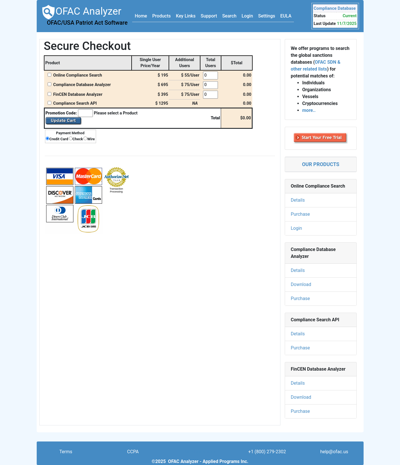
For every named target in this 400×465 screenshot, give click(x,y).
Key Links (185, 16)
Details (298, 200)
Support (209, 16)
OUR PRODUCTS (320, 164)
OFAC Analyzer (84, 15)
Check (78, 139)
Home (141, 16)
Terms (65, 451)
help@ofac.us (334, 451)
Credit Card (58, 139)
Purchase (300, 214)
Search (229, 16)
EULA (286, 16)
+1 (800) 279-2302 (267, 451)
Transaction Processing (116, 190)
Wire (91, 139)
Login (247, 16)
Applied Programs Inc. (226, 461)
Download (301, 284)
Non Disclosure (199, 451)
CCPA (132, 451)
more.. (309, 110)
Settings (266, 16)
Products (161, 16)
